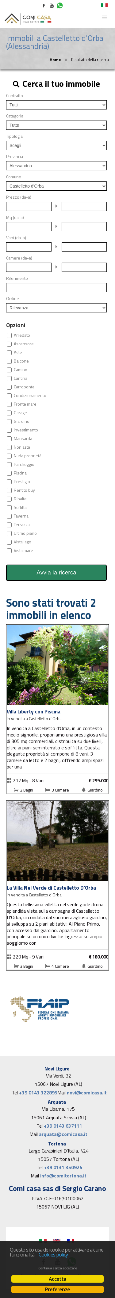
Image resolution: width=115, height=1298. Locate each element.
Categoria (14, 116)
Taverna (21, 516)
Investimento (26, 430)
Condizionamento (30, 395)
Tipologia (14, 136)
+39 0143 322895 (38, 1092)
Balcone (21, 361)
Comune (13, 177)
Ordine (12, 299)
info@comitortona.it (63, 1175)
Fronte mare (25, 404)
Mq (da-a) (15, 217)
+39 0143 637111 (63, 1125)
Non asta (22, 447)
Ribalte (20, 499)
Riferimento (17, 278)
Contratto (14, 96)
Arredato (22, 335)
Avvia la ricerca (56, 572)
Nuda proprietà (27, 456)
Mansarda (23, 438)
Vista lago (22, 542)
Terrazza (22, 525)
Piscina (20, 473)
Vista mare (23, 550)
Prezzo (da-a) (18, 197)
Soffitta (20, 507)
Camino (20, 370)
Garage (20, 413)
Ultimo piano (25, 533)
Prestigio (22, 481)
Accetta (57, 1279)
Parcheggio (24, 464)
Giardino (21, 421)
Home (55, 60)
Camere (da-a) (19, 258)
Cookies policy (53, 1254)
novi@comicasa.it (87, 1092)
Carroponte (24, 387)
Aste (18, 352)
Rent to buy (24, 490)
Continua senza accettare (57, 1268)
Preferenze (57, 1289)
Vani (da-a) (16, 238)
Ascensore (24, 344)
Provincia (14, 156)
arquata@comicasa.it (63, 1134)
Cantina (20, 378)
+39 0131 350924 (63, 1167)
